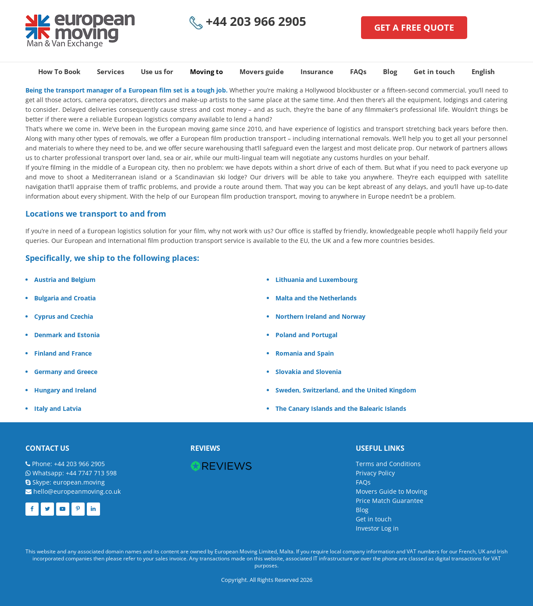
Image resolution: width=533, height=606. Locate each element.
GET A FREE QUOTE (414, 27)
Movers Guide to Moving (391, 491)
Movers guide (262, 71)
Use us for (157, 71)
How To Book (59, 71)
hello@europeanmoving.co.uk (77, 491)
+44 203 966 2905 (248, 21)
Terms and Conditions (388, 464)
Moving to (206, 71)
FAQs (358, 71)
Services (110, 71)
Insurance (316, 71)
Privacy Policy (375, 473)
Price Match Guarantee (389, 500)
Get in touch (434, 71)
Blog (390, 71)
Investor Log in (377, 528)
